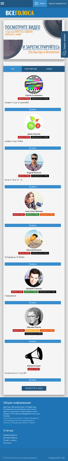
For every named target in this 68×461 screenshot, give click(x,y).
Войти (40, 3)
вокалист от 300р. (32, 214)
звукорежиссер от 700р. (40, 176)
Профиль (32, 109)
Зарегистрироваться (57, 3)
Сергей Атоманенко (34, 95)
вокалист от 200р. (31, 292)
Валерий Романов (34, 288)
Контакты (7, 443)
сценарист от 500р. (47, 214)
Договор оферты (10, 438)
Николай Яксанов (33, 250)
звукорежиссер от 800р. (40, 253)
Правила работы (10, 435)
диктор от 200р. (17, 292)
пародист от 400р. (32, 330)
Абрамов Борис (34, 366)
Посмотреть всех (34, 388)
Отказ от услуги (9, 440)
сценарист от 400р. (47, 330)
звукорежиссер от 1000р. (40, 98)
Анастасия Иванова (34, 211)
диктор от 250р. (24, 253)
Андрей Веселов (34, 172)
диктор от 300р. (24, 98)
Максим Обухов (34, 327)
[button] (64, 44)
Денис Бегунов (34, 134)
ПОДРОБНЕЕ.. (8, 425)
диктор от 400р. (19, 330)
